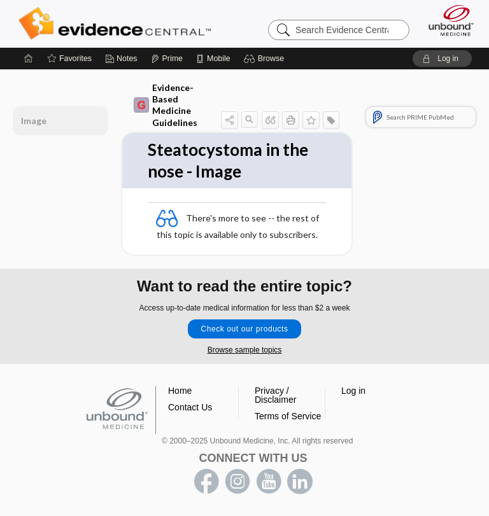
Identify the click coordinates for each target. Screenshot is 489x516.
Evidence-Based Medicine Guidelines (165, 105)
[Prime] (167, 58)
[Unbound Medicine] (447, 20)
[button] (266, 58)
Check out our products (244, 328)
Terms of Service (288, 416)
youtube (268, 481)
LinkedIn (300, 481)
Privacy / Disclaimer (275, 395)
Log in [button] (353, 391)
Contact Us (190, 407)
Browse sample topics (245, 349)
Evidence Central (117, 23)
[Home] (28, 58)
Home (180, 391)
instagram (237, 481)
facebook (206, 481)
